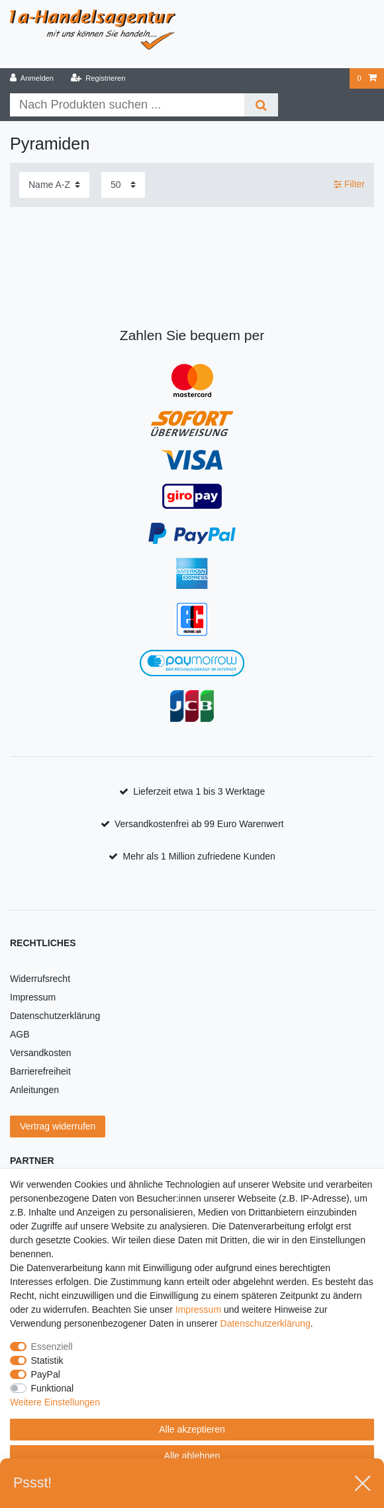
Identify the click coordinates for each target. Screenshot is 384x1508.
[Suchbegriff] (127, 104)
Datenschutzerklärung (55, 1015)
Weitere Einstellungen (55, 1402)
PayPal (45, 1374)
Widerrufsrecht (40, 978)
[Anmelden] (32, 78)
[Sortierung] (54, 185)
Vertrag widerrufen (57, 1126)
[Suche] (261, 104)
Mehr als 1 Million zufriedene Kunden (199, 856)
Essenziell (52, 1346)
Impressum (33, 997)
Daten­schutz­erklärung (265, 1323)
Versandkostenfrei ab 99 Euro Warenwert (199, 824)
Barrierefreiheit (40, 1071)
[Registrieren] (97, 78)
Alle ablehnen (192, 1455)
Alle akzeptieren (192, 1429)
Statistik (47, 1360)
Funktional (52, 1388)
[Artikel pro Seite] (123, 185)
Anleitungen (34, 1090)
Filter (349, 184)
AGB (20, 1034)
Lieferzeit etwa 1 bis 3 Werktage (199, 791)
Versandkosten (41, 1052)
